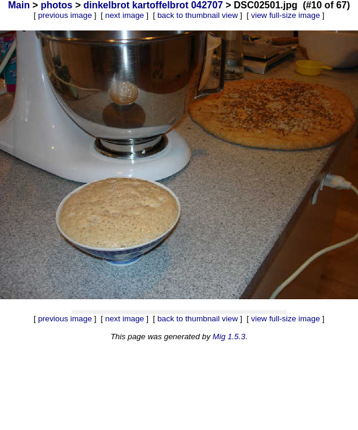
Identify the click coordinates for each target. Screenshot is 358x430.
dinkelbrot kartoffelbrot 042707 (153, 5)
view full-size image (285, 15)
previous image (65, 15)
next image (124, 15)
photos (56, 5)
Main (18, 5)
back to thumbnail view (198, 15)
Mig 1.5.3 (228, 336)
